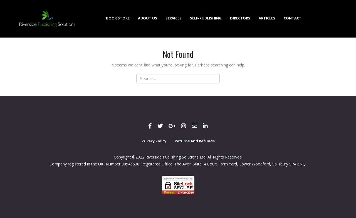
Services (173, 18)
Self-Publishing (206, 18)
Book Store (118, 18)
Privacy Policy (154, 140)
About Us (147, 18)
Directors (240, 18)
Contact (292, 18)
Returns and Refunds (195, 140)
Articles (267, 18)
